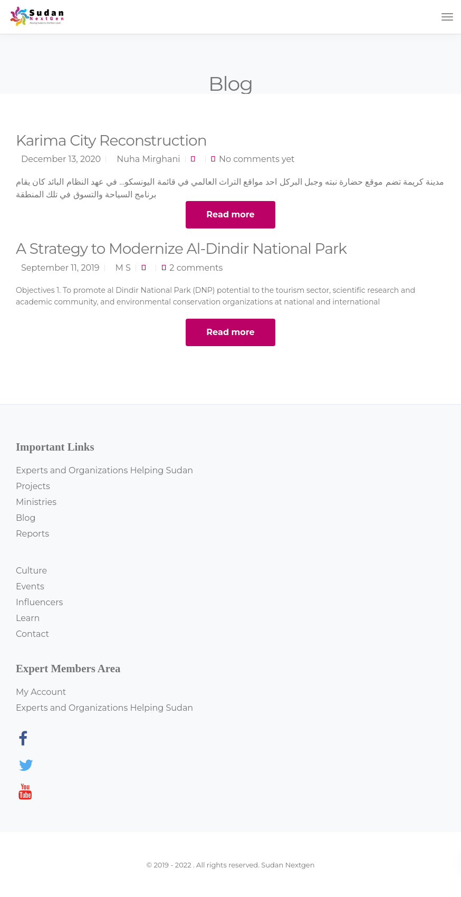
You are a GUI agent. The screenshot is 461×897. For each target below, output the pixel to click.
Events (30, 586)
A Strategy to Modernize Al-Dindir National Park (181, 248)
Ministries (36, 502)
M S (123, 268)
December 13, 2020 (61, 159)
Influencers (39, 602)
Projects (33, 486)
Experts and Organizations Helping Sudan (104, 470)
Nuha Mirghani (148, 159)
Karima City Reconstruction (111, 140)
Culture (31, 571)
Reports (32, 534)
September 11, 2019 (60, 268)
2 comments (196, 268)
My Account (41, 692)
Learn (28, 618)
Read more (230, 214)
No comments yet (257, 159)
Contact (32, 634)
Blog (25, 518)
